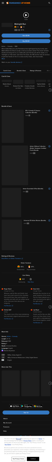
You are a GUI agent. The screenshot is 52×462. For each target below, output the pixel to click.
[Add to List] (49, 30)
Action (9, 246)
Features (6, 337)
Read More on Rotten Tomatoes (12, 168)
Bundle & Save (21, 71)
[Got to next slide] (50, 90)
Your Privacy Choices (27, 357)
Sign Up (26, 322)
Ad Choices (5, 357)
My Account (7, 333)
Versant (18, 439)
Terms (40, 439)
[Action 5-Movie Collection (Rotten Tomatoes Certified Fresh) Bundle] (30, 125)
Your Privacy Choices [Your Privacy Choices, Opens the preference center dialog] (18, 459)
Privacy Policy (13, 357)
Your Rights (8, 444)
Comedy (14, 246)
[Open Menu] (2, 3)
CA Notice (36, 357)
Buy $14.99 (26, 41)
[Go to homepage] (18, 3)
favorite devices (16, 62)
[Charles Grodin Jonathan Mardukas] (29, 90)
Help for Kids (26, 360)
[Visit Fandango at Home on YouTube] (30, 348)
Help (4, 341)
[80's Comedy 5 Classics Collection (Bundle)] (30, 111)
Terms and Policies (44, 357)
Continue (33, 459)
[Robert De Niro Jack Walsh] (18, 90)
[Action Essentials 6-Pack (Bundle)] (30, 137)
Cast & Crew (7, 71)
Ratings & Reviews (35, 71)
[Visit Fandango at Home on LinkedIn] (21, 348)
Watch (5, 329)
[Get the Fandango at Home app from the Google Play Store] (27, 316)
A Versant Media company (31, 352)
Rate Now (31, 192)
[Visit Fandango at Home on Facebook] (25, 348)
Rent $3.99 (26, 35)
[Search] (49, 3)
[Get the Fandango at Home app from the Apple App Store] (14, 316)
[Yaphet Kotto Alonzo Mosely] (41, 90)
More (3, 59)
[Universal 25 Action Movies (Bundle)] (30, 150)
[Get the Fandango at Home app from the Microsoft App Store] (38, 316)
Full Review (8, 215)
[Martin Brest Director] (7, 90)
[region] (26, 449)
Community (21, 192)
